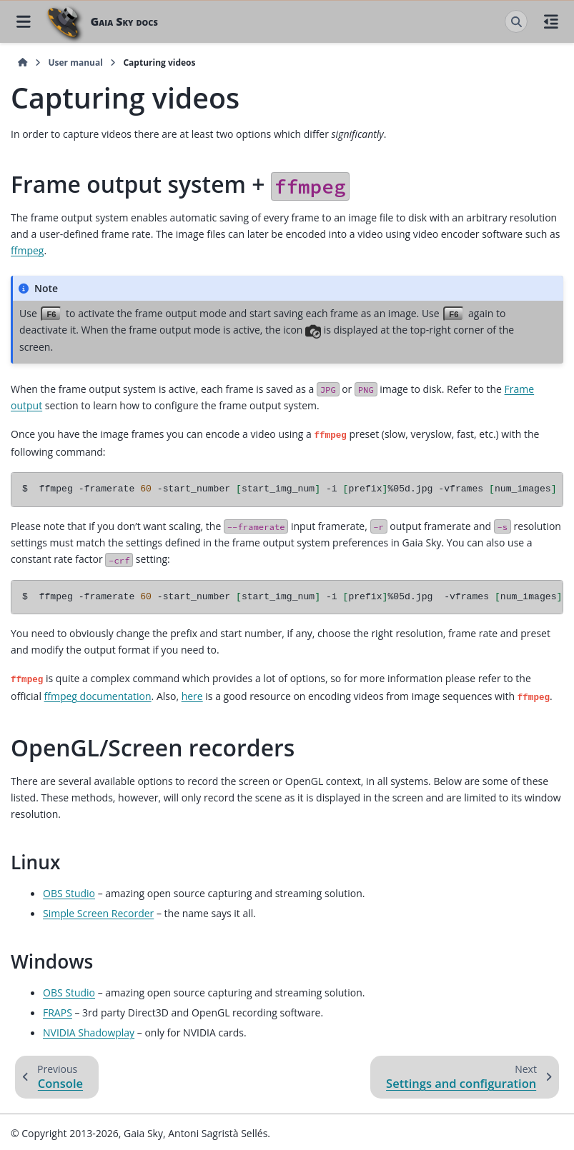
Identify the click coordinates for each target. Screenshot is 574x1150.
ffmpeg (27, 250)
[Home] (23, 63)
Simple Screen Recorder (98, 911)
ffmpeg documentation (98, 694)
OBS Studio (69, 891)
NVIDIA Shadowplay (88, 1030)
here (192, 694)
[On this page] (550, 21)
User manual (75, 62)
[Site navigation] (23, 21)
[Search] (516, 21)
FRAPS (57, 1010)
